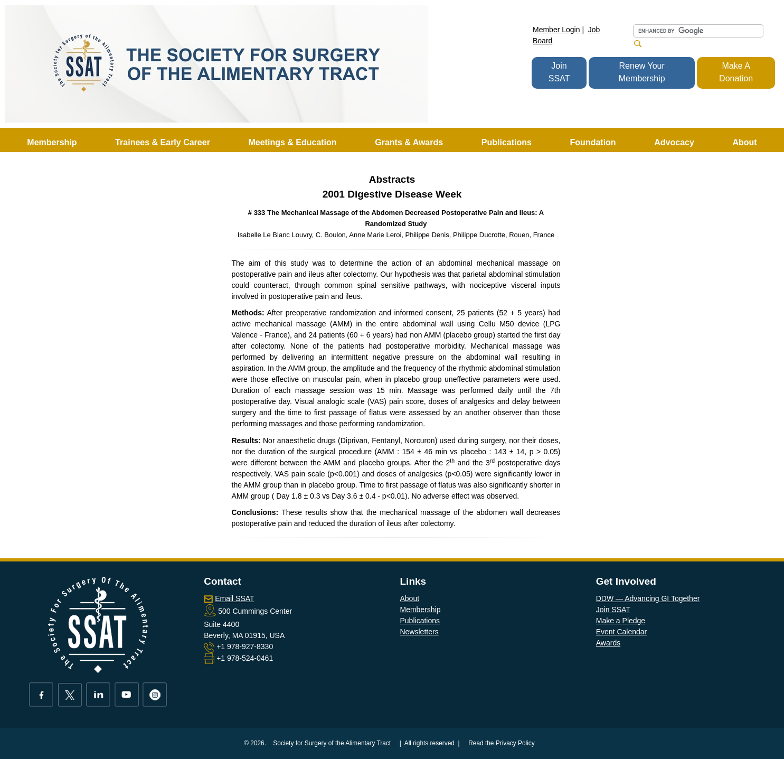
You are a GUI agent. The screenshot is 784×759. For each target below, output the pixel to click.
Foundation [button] (593, 142)
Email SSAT (234, 598)
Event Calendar (621, 631)
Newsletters (419, 631)
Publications (420, 620)
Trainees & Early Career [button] (162, 142)
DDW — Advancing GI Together (648, 598)
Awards (608, 643)
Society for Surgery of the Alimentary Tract (332, 743)
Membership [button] (52, 142)
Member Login (556, 29)
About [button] (744, 142)
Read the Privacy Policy (501, 743)
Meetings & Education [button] (292, 142)
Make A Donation (736, 72)
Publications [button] (506, 142)
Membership (420, 609)
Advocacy (674, 142)
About (410, 598)
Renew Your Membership (642, 72)
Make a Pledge (620, 620)
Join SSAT (559, 72)
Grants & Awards (409, 142)
